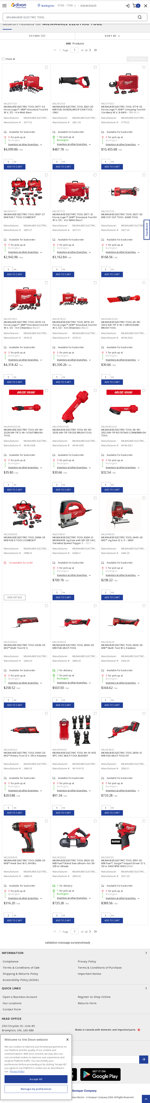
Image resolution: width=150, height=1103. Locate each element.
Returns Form (87, 1003)
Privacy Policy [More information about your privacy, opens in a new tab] (17, 1071)
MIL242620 (10, 642)
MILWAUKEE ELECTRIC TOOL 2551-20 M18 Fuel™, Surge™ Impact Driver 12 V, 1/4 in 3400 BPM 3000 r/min (123, 863)
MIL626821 (59, 534)
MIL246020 (10, 749)
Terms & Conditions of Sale (21, 967)
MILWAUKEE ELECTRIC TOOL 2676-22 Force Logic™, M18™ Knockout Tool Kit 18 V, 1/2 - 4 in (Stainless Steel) (26, 325)
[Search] (75, 17)
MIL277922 (107, 103)
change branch (88, 5)
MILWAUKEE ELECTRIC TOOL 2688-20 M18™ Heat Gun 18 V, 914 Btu (24, 862)
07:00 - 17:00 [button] (65, 5)
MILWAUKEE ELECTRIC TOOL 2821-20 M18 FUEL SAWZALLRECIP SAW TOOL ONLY (73, 109)
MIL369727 (10, 211)
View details (14, 597)
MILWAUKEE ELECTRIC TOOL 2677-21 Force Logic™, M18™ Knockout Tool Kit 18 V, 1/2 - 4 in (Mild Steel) (75, 217)
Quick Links (75, 988)
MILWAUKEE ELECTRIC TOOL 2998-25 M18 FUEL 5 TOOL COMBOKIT (24, 539)
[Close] (67, 1040)
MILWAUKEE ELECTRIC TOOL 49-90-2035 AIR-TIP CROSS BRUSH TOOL (72, 431)
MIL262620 (108, 642)
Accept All (36, 1079)
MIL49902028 (12, 426)
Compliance (11, 961)
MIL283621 (107, 749)
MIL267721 (59, 211)
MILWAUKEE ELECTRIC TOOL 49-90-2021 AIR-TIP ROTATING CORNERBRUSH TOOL (123, 432)
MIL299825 (10, 534)
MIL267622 (10, 319)
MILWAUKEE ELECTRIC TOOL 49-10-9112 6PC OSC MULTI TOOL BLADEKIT (74, 754)
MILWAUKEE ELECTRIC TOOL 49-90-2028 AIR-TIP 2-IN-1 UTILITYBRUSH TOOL (24, 432)
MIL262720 (107, 211)
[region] (36, 1067)
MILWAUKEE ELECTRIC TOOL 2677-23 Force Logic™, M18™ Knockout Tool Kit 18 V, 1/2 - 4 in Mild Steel (26, 109)
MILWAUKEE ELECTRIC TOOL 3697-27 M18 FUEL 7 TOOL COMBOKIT (24, 216)
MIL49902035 (61, 426)
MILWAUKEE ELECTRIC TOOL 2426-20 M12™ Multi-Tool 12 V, (24, 647)
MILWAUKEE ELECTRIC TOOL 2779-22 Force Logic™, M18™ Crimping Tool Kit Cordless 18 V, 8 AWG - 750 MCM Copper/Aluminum (123, 111)
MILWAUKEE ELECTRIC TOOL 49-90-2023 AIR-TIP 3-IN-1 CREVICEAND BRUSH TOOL (121, 325)
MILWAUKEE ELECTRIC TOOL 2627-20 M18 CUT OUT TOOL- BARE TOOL (122, 216)
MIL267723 (10, 103)
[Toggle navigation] (4, 5)
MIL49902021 (109, 426)
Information (75, 953)
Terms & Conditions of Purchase (100, 967)
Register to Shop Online (94, 997)
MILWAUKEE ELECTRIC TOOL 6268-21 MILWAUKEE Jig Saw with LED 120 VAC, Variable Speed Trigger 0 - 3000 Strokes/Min (74, 542)
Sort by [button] (111, 35)
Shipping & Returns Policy (20, 973)
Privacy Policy (87, 961)
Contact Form (12, 1009)
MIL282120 (59, 103)
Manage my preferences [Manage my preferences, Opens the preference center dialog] (36, 1089)
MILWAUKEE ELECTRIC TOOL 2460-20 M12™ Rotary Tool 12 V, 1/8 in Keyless (25, 754)
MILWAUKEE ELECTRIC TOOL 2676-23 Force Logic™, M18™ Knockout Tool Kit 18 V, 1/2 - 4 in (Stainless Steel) (75, 325)
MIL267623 (59, 319)
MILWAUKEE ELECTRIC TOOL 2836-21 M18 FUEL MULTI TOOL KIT (121, 754)
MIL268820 (11, 857)
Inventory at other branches (23, 144)
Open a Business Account (20, 997)
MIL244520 (108, 534)
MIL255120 (107, 857)
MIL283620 (59, 642)
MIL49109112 (60, 749)
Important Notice (89, 973)
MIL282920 (59, 857)
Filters (37, 35)
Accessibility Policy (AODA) (21, 980)
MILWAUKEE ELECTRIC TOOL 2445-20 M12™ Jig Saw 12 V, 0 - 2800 (122, 539)
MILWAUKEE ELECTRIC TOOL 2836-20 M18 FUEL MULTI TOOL (73, 647)
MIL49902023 (109, 319)
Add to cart (14, 166)
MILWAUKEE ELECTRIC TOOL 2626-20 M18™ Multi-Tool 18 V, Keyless (122, 647)
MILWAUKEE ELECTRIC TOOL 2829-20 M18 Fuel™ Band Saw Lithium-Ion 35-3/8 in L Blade (74, 863)
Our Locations (12, 1003)
